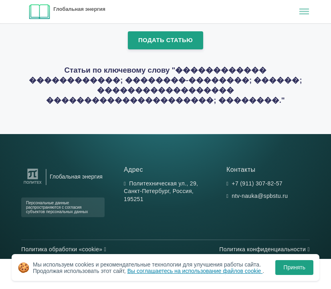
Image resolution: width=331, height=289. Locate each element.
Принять (294, 267)
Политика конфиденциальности (264, 249)
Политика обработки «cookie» (63, 249)
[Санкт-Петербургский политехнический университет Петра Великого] (32, 184)
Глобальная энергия (79, 9)
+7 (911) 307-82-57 (257, 183)
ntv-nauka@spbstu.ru (260, 196)
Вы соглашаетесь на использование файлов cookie (195, 271)
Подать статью (165, 40)
